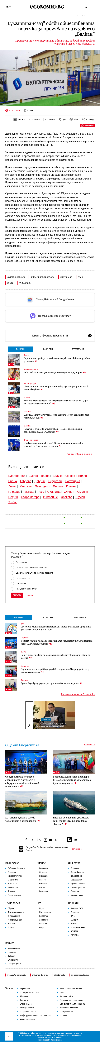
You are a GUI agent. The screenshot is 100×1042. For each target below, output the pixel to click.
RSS (72, 840)
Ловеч (12, 486)
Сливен (69, 491)
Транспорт (12, 883)
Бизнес (41, 862)
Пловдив (14, 491)
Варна (45, 475)
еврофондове (59, 975)
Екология (75, 891)
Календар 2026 (77, 908)
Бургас (33, 475)
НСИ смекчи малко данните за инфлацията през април (55, 372)
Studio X (59, 1037)
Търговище (50, 497)
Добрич (39, 481)
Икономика (12, 862)
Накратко (12, 952)
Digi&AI (11, 908)
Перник (58, 486)
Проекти (73, 903)
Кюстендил (72, 481)
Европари (12, 872)
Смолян (82, 491)
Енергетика (25, 638)
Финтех (26, 355)
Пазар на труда (14, 895)
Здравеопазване (78, 883)
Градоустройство (78, 887)
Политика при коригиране (71, 1000)
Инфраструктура (30, 383)
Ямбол (12, 502)
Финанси (43, 883)
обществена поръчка (42, 277)
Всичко (9, 943)
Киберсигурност (15, 920)
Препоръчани (78, 349)
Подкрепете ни (66, 1011)
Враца (12, 481)
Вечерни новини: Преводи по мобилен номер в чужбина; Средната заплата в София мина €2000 (56, 628)
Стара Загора (30, 497)
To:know (11, 956)
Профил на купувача (29, 1011)
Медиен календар (27, 1019)
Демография (76, 876)
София (13, 497)
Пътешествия (45, 912)
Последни (20, 349)
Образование (76, 880)
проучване (66, 277)
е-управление (14, 916)
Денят (23, 624)
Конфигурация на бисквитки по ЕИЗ (35, 1015)
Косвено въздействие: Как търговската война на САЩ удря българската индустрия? (56, 402)
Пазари (42, 880)
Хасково (66, 497)
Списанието (13, 960)
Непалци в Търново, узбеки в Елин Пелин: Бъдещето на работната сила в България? (53, 430)
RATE (73, 916)
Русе (41, 491)
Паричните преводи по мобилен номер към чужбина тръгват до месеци (57, 360)
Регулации (43, 891)
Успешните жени (78, 927)
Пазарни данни (14, 963)
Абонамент (24, 996)
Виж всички (89, 745)
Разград (28, 491)
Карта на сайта (66, 996)
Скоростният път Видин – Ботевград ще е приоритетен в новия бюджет (56, 388)
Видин (82, 475)
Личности (43, 920)
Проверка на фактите (29, 992)
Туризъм (11, 891)
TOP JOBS (74, 935)
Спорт (41, 927)
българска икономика (16, 975)
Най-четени (48, 349)
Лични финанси (78, 872)
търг (10, 282)
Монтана (26, 486)
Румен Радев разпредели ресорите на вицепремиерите (51, 683)
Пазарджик (42, 486)
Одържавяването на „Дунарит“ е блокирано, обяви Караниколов (51, 724)
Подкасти (75, 912)
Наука (41, 908)
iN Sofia (74, 923)
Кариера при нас (27, 1008)
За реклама (25, 988)
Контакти (24, 1000)
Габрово (25, 481)
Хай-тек (11, 923)
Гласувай (17, 595)
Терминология (14, 948)
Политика (24, 680)
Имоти (42, 887)
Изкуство (43, 923)
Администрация (78, 895)
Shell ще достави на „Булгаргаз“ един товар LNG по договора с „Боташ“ (71, 821)
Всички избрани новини (79, 454)
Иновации (43, 876)
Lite (39, 903)
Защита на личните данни (71, 988)
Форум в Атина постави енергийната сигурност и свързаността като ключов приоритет (56, 642)
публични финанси (40, 975)
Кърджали (55, 481)
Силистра (54, 491)
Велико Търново (64, 475)
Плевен (71, 486)
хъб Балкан (25, 282)
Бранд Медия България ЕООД (72, 1004)
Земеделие (13, 887)
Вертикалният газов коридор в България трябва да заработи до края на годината (55, 670)
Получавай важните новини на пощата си (47, 847)
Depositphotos (56, 1040)
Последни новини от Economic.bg (78, 694)
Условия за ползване (69, 1008)
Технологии (12, 903)
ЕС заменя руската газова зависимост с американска (22, 819)
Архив (30, 595)
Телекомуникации (16, 912)
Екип (62, 992)
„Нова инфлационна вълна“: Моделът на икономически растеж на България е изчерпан (53, 444)
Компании (27, 412)
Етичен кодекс (26, 1004)
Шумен (80, 497)
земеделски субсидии (80, 975)
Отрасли (27, 398)
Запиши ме (77, 849)
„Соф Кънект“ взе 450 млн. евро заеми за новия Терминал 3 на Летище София (56, 416)
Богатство (43, 916)
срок (80, 277)
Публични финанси (31, 369)
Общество (74, 862)
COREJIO (74, 920)
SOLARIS (74, 931)
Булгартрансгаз (16, 277)
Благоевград (16, 475)
